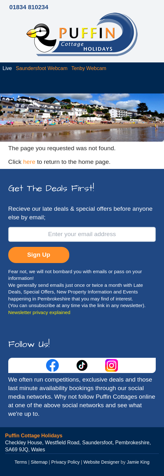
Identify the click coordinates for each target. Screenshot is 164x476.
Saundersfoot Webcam (41, 68)
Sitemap (39, 462)
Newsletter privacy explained (39, 312)
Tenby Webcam (88, 68)
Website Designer (102, 462)
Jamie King (138, 462)
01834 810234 (28, 7)
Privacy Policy (65, 462)
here (29, 161)
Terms (21, 462)
